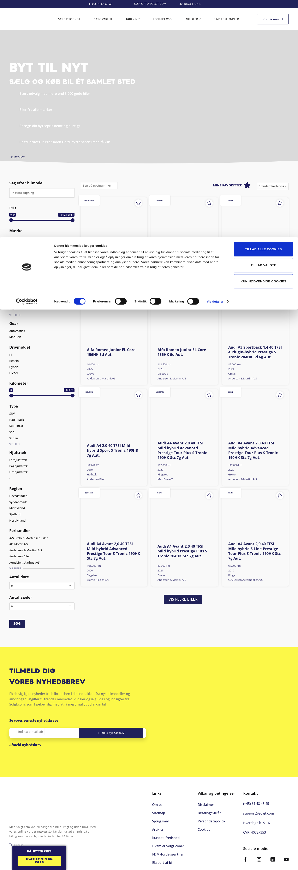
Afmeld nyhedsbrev (25, 745)
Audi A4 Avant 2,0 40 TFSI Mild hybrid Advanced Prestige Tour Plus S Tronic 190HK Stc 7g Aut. (182, 450)
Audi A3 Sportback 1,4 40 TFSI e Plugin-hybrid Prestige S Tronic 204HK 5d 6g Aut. (255, 352)
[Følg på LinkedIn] (272, 856)
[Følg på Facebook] (245, 856)
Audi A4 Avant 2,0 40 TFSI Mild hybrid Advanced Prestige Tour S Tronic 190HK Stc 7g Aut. (113, 551)
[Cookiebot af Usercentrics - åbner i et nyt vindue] (27, 64)
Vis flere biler (182, 599)
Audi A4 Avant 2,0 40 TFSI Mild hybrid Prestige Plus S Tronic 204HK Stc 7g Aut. (182, 551)
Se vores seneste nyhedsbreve (33, 720)
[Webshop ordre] (273, 186)
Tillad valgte (263, 28)
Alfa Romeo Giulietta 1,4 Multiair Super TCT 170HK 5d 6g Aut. (254, 256)
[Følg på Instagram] (259, 856)
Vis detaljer (215, 64)
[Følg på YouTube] (286, 856)
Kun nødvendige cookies (263, 44)
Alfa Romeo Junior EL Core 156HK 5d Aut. (111, 352)
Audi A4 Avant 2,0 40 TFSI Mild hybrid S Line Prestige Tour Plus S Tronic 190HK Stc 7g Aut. (254, 551)
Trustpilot (17, 157)
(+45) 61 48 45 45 (256, 800)
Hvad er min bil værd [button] (39, 861)
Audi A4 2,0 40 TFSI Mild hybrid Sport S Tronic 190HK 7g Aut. (112, 450)
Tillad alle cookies (263, 12)
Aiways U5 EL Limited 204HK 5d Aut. (113, 256)
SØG (17, 623)
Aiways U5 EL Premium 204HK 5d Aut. (178, 256)
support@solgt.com (258, 810)
